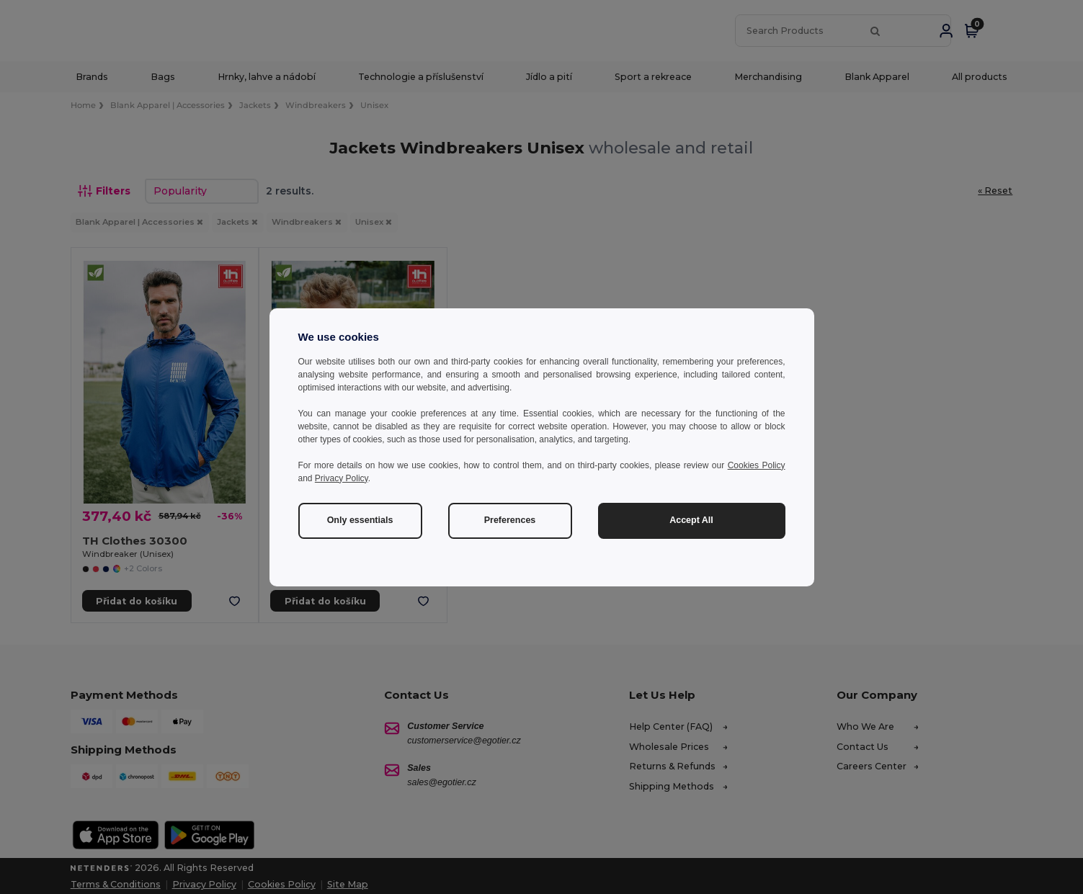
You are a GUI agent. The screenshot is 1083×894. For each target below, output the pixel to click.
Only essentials (360, 520)
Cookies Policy (756, 465)
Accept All (691, 520)
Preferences (510, 520)
